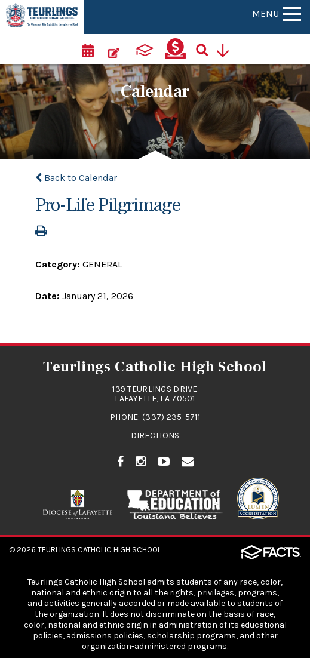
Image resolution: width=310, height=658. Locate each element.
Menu (276, 13)
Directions (155, 436)
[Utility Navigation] (227, 49)
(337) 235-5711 (171, 417)
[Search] (206, 49)
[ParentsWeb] (144, 49)
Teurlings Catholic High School (99, 549)
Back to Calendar (76, 177)
